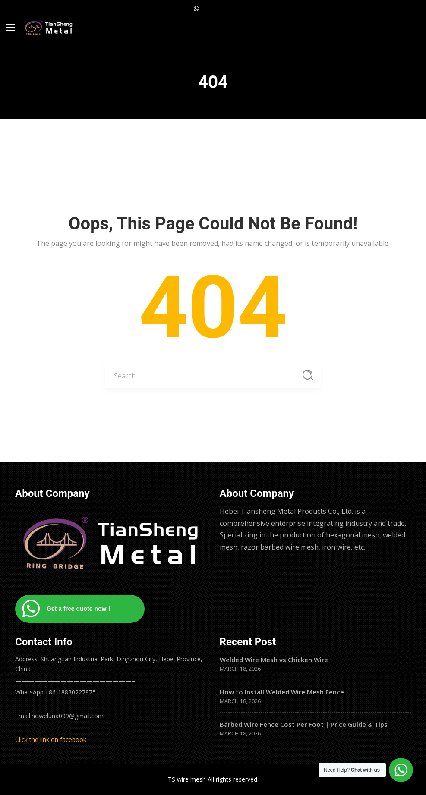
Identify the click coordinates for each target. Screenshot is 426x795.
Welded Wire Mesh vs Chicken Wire (274, 659)
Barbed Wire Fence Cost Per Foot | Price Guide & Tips (304, 724)
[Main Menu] (10, 27)
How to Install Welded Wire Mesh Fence (282, 692)
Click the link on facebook (50, 739)
